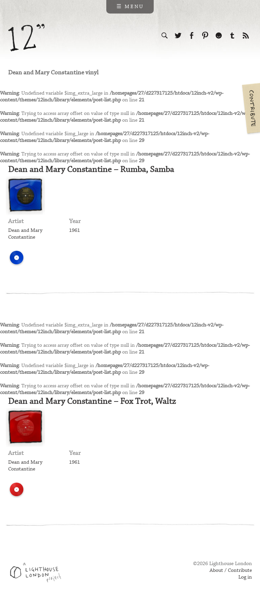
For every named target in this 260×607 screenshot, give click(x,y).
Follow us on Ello (219, 35)
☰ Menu (130, 6)
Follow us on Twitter (178, 35)
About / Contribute (231, 570)
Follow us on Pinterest (205, 35)
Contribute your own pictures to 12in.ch (250, 108)
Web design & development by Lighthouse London (38, 573)
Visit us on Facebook (192, 35)
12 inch (26, 38)
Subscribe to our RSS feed (246, 35)
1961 (74, 230)
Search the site (164, 35)
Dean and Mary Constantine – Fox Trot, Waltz (92, 401)
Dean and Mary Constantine (25, 234)
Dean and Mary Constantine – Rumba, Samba (91, 169)
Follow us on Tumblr (232, 35)
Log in (245, 577)
